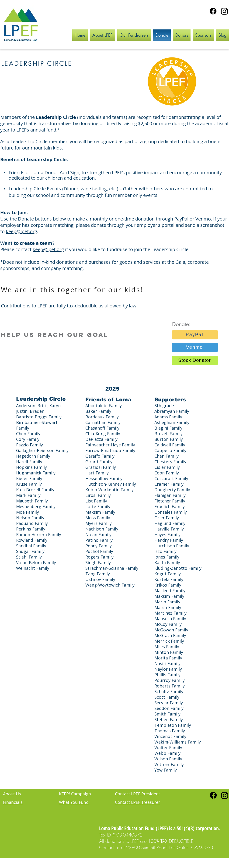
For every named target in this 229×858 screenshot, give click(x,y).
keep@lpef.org (21, 231)
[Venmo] (195, 347)
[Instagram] (224, 11)
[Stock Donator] (195, 360)
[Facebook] (213, 11)
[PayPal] (195, 334)
